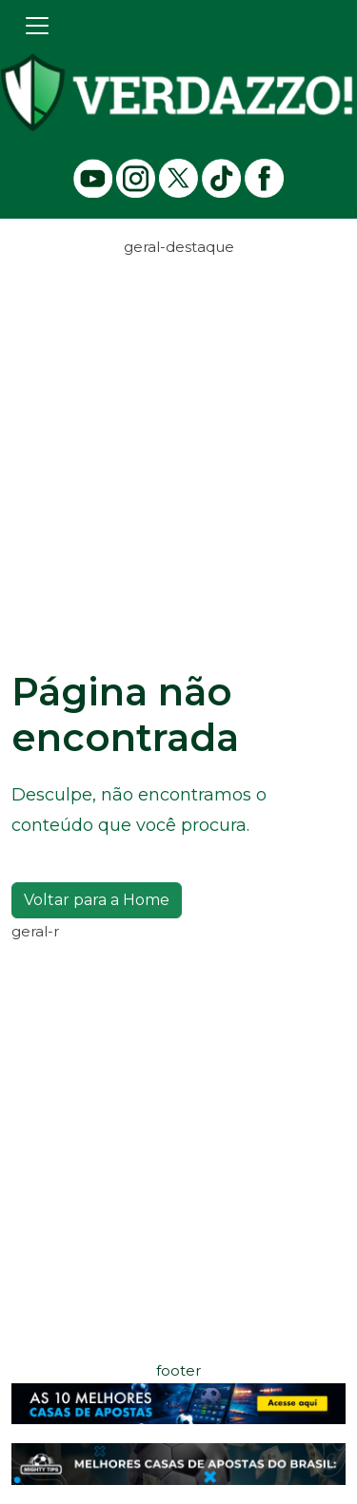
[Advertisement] (178, 438)
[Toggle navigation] (37, 26)
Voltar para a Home (96, 900)
